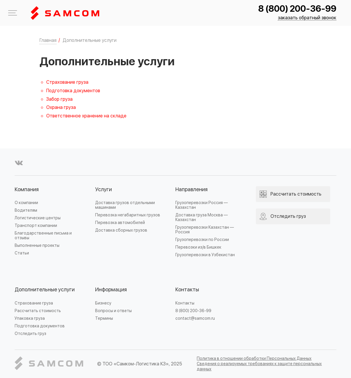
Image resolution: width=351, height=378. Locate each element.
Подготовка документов (73, 90)
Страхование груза (67, 82)
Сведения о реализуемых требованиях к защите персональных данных (259, 366)
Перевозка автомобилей (120, 223)
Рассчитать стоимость (38, 311)
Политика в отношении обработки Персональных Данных (254, 358)
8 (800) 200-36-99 (297, 9)
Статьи (22, 253)
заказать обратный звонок (307, 18)
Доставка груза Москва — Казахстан (201, 217)
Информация (111, 289)
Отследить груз (30, 334)
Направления (191, 189)
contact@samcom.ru (195, 318)
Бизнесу (103, 303)
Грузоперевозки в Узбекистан (205, 255)
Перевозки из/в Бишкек (198, 247)
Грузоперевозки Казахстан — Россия (204, 229)
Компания (27, 189)
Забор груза (59, 99)
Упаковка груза (30, 318)
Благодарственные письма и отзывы (43, 235)
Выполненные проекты (37, 245)
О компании (26, 203)
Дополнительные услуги (45, 289)
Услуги (103, 189)
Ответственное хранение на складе (86, 115)
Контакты (187, 289)
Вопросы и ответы (113, 311)
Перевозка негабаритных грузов (127, 215)
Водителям (26, 210)
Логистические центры (38, 218)
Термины (104, 318)
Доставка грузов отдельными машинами (125, 205)
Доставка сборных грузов (121, 230)
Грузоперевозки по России (202, 240)
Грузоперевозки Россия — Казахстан (201, 205)
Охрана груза (61, 107)
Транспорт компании (36, 226)
